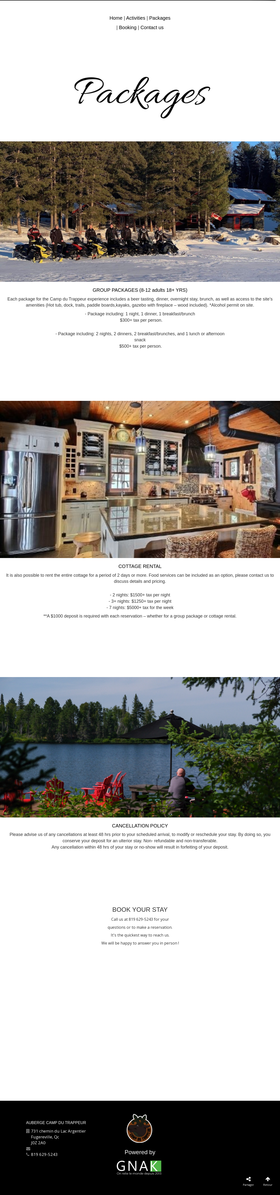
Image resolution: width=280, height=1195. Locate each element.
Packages (159, 18)
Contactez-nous (92, 1187)
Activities (135, 18)
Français (162, 1187)
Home (116, 18)
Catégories (118, 1187)
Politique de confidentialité (196, 1187)
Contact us (152, 27)
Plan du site (141, 1187)
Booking (127, 27)
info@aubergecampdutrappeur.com (65, 1148)
